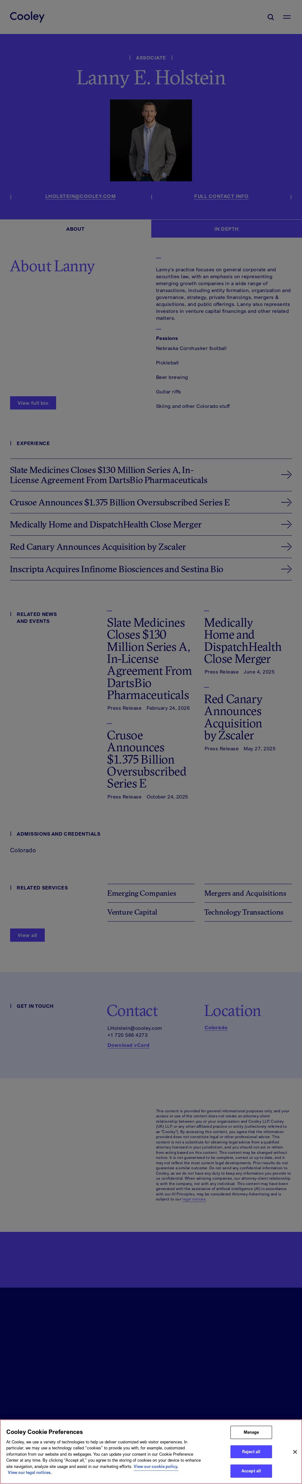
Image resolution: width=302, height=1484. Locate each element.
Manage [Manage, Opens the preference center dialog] (251, 1433)
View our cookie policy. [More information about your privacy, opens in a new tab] (156, 1467)
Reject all (251, 1452)
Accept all (251, 1472)
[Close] (295, 1453)
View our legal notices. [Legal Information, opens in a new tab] (30, 1473)
